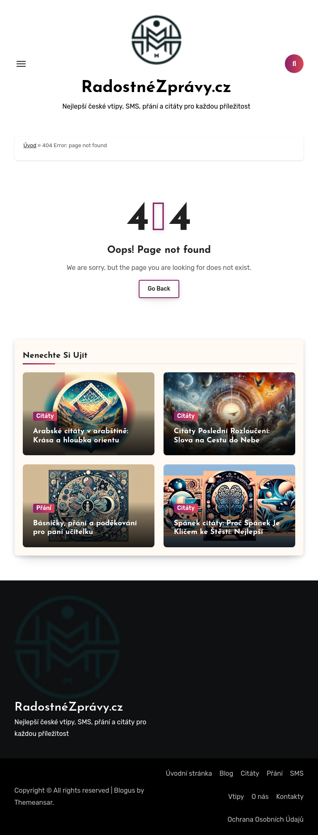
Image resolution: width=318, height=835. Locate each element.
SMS (297, 773)
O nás (259, 797)
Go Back (159, 288)
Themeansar (33, 802)
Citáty (45, 416)
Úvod (29, 145)
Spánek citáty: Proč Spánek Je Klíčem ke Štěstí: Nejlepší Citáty (227, 532)
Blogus (124, 790)
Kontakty (290, 797)
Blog (226, 773)
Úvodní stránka (189, 773)
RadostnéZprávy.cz (156, 88)
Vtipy (236, 797)
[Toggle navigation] (21, 64)
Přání (43, 508)
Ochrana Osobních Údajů (265, 819)
